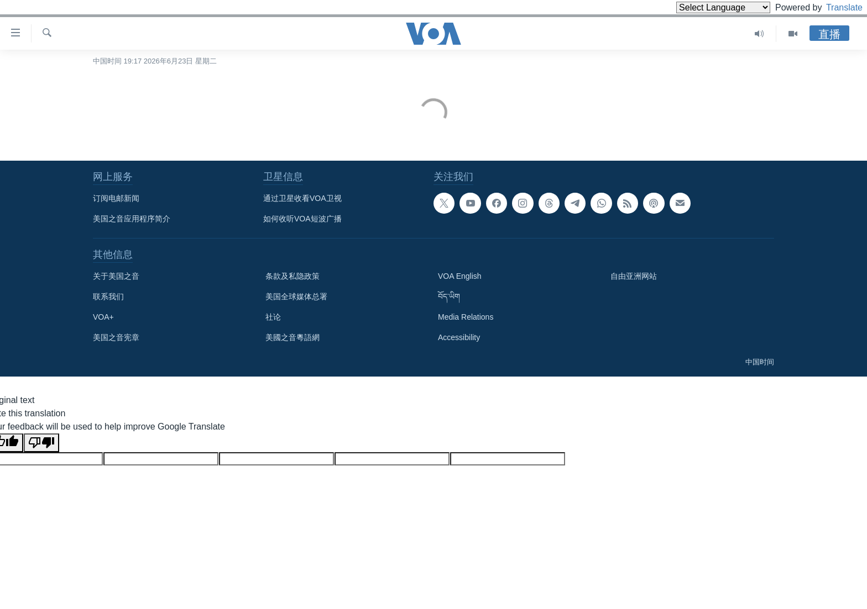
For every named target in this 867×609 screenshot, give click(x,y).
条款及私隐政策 (292, 276)
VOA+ (103, 317)
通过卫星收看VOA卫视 (302, 198)
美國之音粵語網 (292, 337)
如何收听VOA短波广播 (302, 218)
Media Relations (465, 317)
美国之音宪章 (116, 337)
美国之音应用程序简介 (131, 218)
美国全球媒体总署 (296, 296)
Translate (834, 7)
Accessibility (459, 337)
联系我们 (108, 296)
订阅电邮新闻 (116, 198)
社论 (273, 317)
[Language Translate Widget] (704, 7)
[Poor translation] (41, 442)
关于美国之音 (116, 276)
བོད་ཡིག (449, 296)
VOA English (460, 276)
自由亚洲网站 (633, 276)
